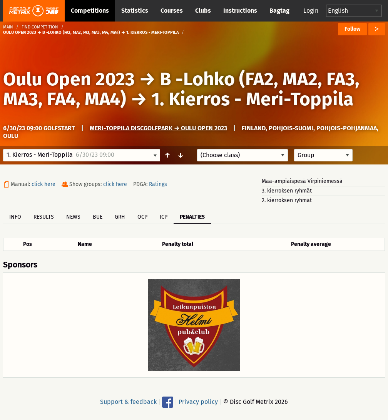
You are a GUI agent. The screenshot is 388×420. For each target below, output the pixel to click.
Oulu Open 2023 (69, 79)
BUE (97, 217)
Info (15, 217)
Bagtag (279, 10)
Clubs (203, 10)
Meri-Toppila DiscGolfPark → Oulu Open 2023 (158, 128)
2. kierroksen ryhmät (287, 200)
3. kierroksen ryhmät (287, 191)
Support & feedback (128, 401)
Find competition (40, 27)
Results (43, 217)
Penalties (192, 217)
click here (43, 184)
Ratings (158, 184)
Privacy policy (198, 401)
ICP (163, 217)
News (73, 217)
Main (8, 27)
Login (310, 10)
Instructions (240, 10)
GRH (120, 217)
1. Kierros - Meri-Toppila (252, 99)
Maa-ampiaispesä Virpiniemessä (302, 181)
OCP (142, 217)
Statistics (134, 10)
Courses (172, 10)
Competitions (90, 10)
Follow (352, 29)
